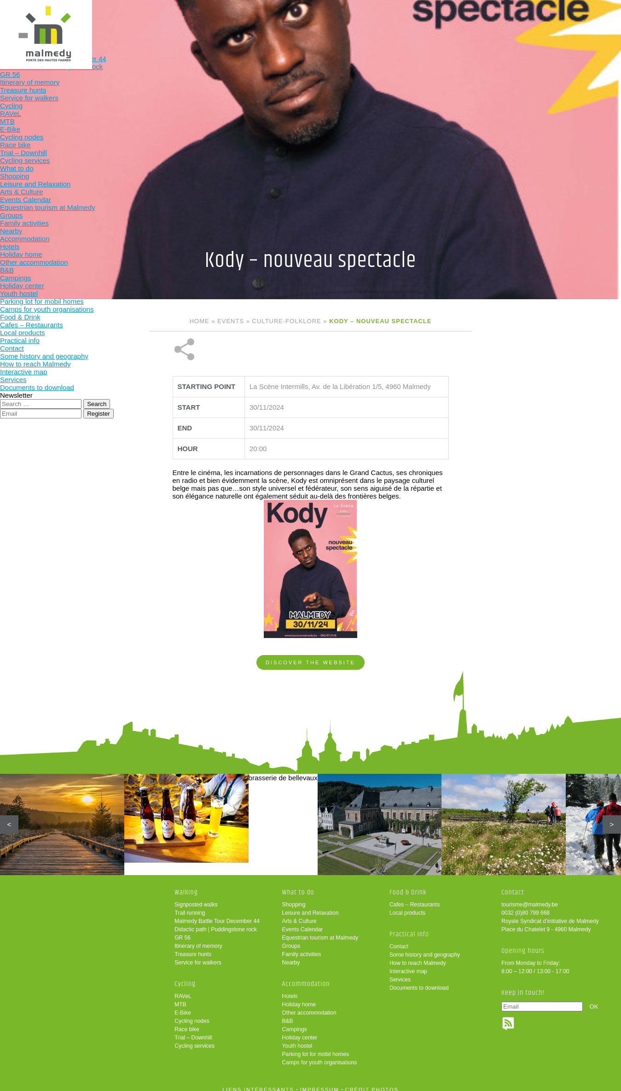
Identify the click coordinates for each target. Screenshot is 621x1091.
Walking (151, 21)
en (585, 15)
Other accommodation (309, 1006)
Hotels (290, 990)
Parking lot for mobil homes (315, 1048)
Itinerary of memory (198, 939)
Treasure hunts (192, 948)
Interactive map (408, 965)
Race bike (186, 1023)
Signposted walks (195, 898)
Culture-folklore (286, 321)
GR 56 (182, 931)
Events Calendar (302, 923)
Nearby (291, 956)
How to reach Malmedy (417, 956)
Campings (294, 1023)
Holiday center (300, 1031)
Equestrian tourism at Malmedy (320, 931)
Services (400, 973)
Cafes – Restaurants (414, 898)
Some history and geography (424, 948)
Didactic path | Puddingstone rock (215, 923)
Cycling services (194, 1039)
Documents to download (419, 981)
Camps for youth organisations (319, 1056)
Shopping (294, 898)
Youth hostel (297, 1039)
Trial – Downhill (193, 1031)
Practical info (452, 21)
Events (230, 321)
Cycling (211, 21)
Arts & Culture (299, 914)
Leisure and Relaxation (310, 906)
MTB (180, 998)
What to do (271, 21)
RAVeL (182, 990)
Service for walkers (197, 956)
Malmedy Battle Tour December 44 (217, 914)
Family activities (301, 948)
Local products (407, 906)
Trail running (189, 906)
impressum (319, 1083)
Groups (291, 939)
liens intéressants (258, 1083)
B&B (287, 1014)
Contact (398, 940)
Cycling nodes (191, 1014)
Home (199, 321)
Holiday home (299, 998)
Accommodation (332, 21)
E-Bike (182, 1006)
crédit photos (372, 1083)
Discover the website (310, 631)
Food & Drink (392, 21)
